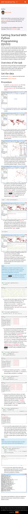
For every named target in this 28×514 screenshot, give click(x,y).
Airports (10, 76)
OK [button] (17, 512)
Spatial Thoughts (5, 19)
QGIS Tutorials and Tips (8, 2)
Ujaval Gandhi (6, 12)
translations (14, 29)
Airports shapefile (12, 78)
